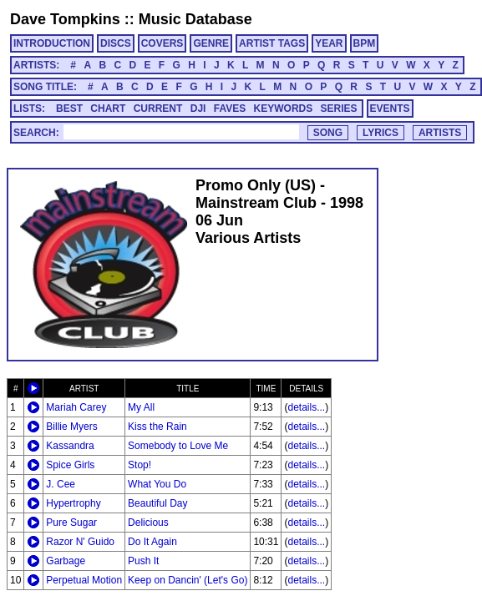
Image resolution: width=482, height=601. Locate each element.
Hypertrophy (73, 503)
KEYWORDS (283, 108)
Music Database (195, 19)
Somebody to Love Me (178, 446)
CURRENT (158, 108)
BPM (364, 43)
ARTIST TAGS (272, 43)
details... (306, 407)
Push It (143, 561)
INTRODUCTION (51, 43)
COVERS (162, 43)
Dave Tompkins (65, 19)
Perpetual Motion (84, 580)
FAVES (230, 108)
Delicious (148, 522)
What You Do (157, 484)
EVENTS (390, 108)
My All (141, 407)
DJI (198, 108)
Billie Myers (71, 426)
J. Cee (60, 484)
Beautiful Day (157, 503)
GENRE (211, 43)
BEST (69, 108)
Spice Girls (70, 465)
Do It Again (152, 542)
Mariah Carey (76, 407)
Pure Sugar (71, 522)
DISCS (115, 43)
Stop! (139, 465)
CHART (107, 108)
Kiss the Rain (157, 426)
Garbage (65, 561)
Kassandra (70, 446)
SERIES (339, 108)
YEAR (328, 43)
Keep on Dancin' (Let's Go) (187, 580)
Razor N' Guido (80, 542)
